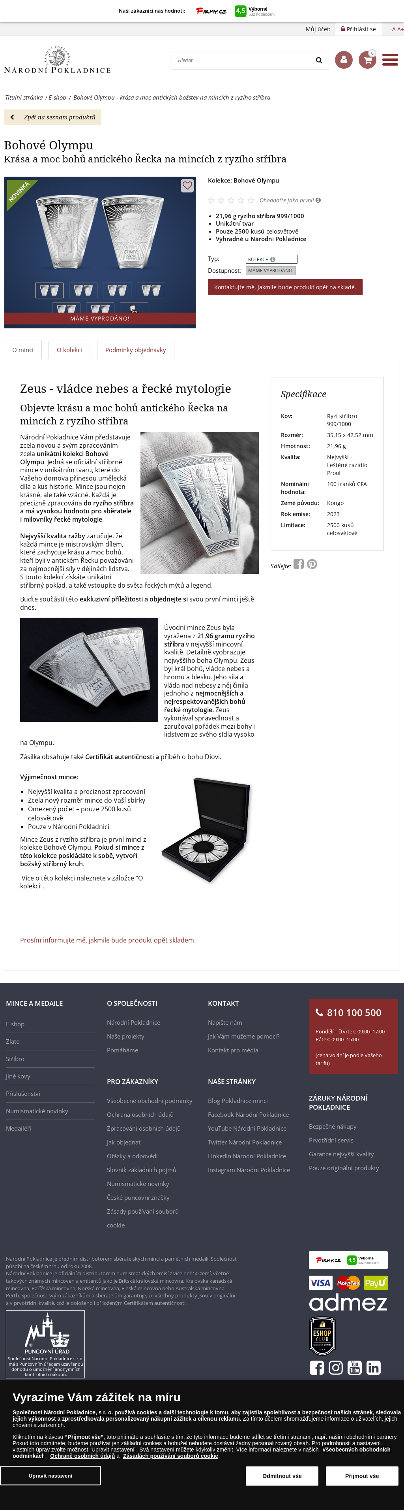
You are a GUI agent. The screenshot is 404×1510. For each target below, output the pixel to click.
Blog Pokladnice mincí (238, 1101)
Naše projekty (125, 1036)
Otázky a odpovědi (132, 1156)
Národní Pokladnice (133, 1022)
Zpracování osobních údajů (144, 1128)
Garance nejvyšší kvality (341, 1154)
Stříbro (15, 1059)
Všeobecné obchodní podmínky (150, 1101)
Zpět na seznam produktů (52, 117)
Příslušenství (23, 1093)
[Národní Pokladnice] (57, 60)
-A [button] (393, 29)
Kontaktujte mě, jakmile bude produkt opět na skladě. (285, 287)
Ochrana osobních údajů (140, 1114)
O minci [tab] (23, 350)
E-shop (15, 1024)
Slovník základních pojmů (141, 1170)
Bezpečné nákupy (333, 1126)
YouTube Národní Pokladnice (247, 1128)
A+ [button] (400, 29)
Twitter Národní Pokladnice (245, 1142)
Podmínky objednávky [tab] (135, 350)
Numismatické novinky (37, 1111)
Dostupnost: (224, 270)
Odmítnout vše (282, 1480)
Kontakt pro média (233, 1050)
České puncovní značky (138, 1197)
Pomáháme (122, 1050)
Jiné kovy (18, 1076)
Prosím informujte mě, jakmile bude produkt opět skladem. (108, 940)
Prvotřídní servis (331, 1140)
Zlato (13, 1041)
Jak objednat (123, 1142)
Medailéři (18, 1128)
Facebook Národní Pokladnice (248, 1114)
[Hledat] (241, 60)
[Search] (320, 60)
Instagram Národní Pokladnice (249, 1170)
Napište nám (225, 1022)
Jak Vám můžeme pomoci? (243, 1036)
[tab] (70, 350)
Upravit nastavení (51, 1480)
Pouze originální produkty (344, 1168)
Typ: (213, 258)
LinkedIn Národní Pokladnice (247, 1156)
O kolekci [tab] (69, 350)
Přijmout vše (362, 1480)
